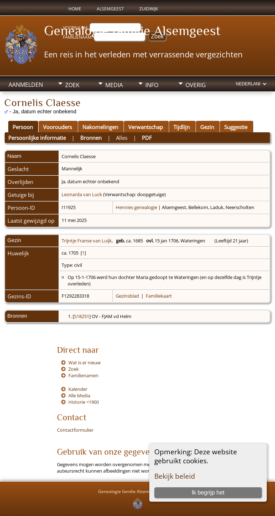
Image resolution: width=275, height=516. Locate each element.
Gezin (207, 127)
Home (74, 9)
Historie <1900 (83, 402)
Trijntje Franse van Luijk (87, 240)
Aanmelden (26, 85)
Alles (121, 137)
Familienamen (83, 375)
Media (114, 85)
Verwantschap (145, 127)
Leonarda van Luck (82, 194)
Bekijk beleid (174, 476)
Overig (195, 85)
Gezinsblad (127, 296)
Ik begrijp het (208, 492)
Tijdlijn (181, 127)
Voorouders (57, 127)
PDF (147, 137)
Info (151, 85)
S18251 (81, 316)
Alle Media (79, 395)
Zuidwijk (148, 9)
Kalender (77, 389)
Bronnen (91, 137)
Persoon (23, 127)
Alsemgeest (110, 9)
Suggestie (235, 127)
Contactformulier (75, 430)
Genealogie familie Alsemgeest (132, 30)
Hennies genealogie (136, 207)
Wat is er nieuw (84, 362)
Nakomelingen (100, 127)
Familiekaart (159, 296)
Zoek (72, 85)
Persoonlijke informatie (37, 137)
